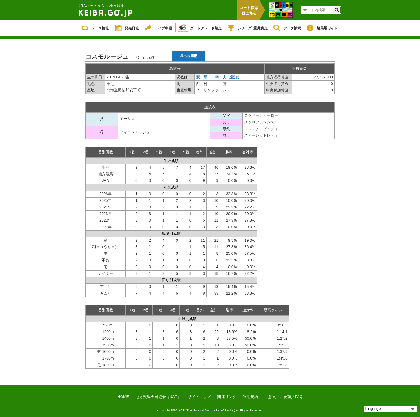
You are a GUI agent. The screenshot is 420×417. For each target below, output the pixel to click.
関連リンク (226, 397)
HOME (123, 397)
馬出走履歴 (189, 56)
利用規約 (250, 397)
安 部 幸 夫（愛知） (218, 77)
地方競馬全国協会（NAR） (158, 397)
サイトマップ (199, 397)
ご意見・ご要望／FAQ (283, 397)
